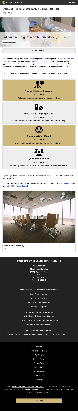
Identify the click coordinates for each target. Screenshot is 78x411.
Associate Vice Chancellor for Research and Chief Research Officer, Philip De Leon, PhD (39, 334)
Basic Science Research (39, 294)
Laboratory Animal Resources (39, 302)
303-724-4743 (64, 183)
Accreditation (39, 371)
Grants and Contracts (39, 298)
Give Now (39, 380)
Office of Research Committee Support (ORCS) (30, 8)
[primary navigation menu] (74, 3)
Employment (39, 375)
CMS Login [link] (39, 401)
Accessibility (39, 367)
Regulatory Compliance (12, 12)
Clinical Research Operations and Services (39, 316)
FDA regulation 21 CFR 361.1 (39, 61)
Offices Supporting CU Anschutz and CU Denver (39, 289)
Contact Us (38, 347)
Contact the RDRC (9, 42)
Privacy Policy (39, 359)
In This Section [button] (39, 51)
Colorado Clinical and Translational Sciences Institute (39, 320)
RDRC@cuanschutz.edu (20, 186)
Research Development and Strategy (39, 325)
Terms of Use (39, 363)
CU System (39, 355)
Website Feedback (39, 351)
